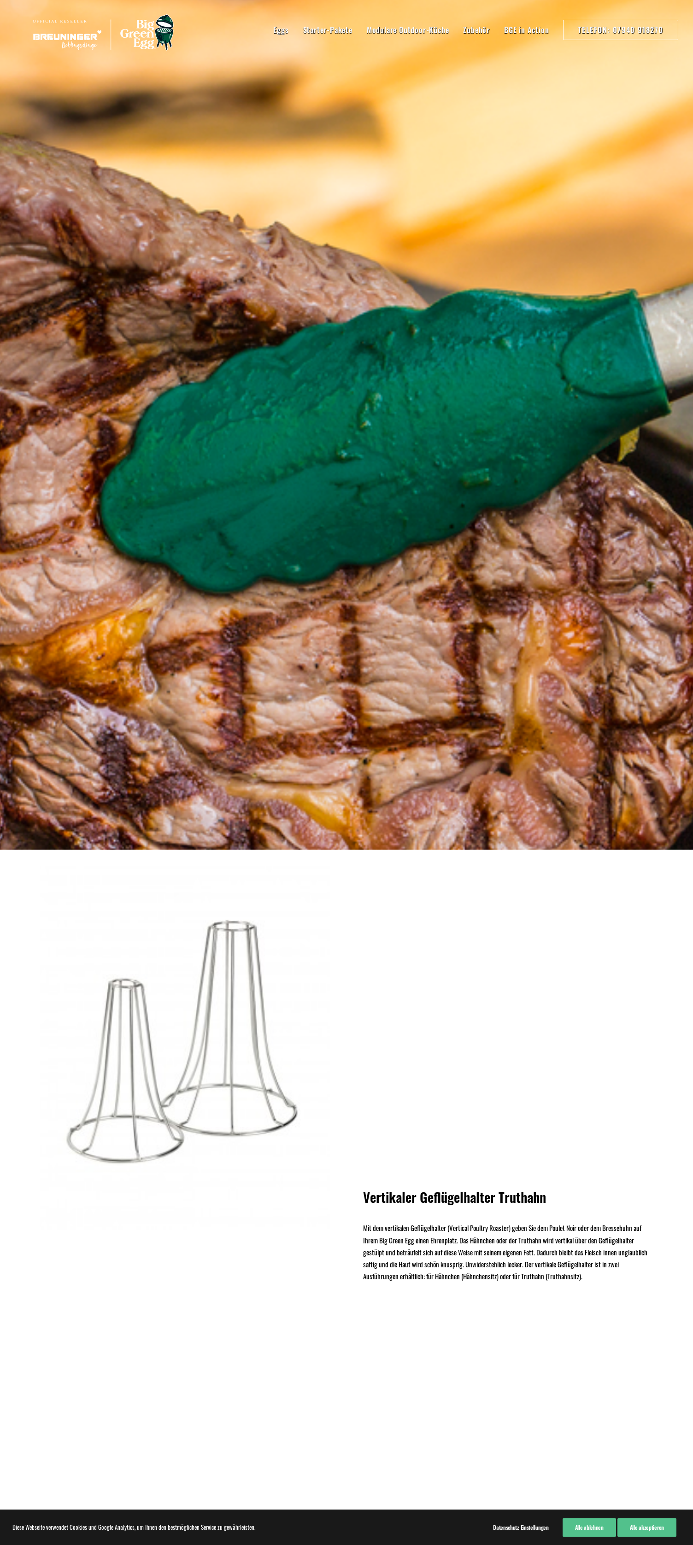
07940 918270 (183, 1320)
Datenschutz (55, 1322)
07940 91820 (181, 1359)
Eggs (280, 29)
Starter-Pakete (327, 29)
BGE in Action (526, 29)
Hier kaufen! (346, 686)
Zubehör (476, 29)
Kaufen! (346, 1143)
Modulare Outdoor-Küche (408, 29)
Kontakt (49, 1346)
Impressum (54, 1309)
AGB (45, 1334)
